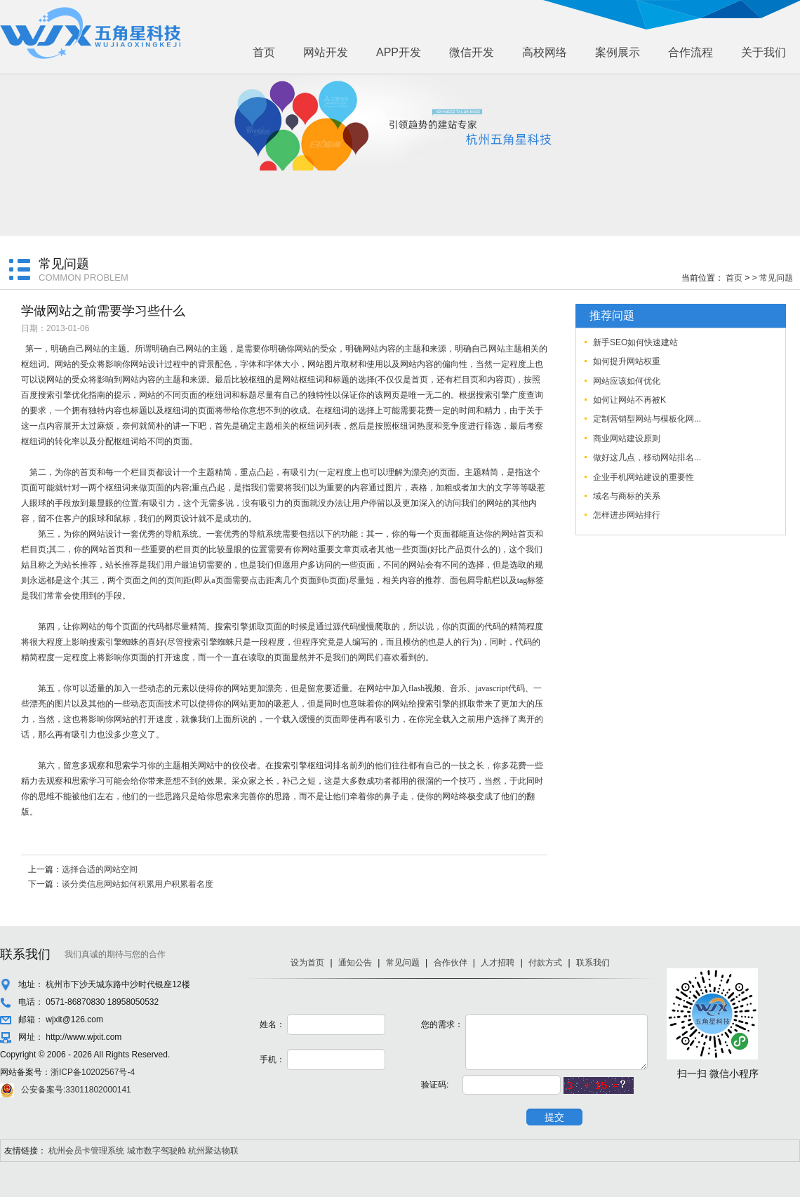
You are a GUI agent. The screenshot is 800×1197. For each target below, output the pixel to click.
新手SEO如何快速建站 (635, 342)
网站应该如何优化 (626, 381)
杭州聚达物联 (213, 1151)
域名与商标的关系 (626, 496)
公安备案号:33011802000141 (76, 1090)
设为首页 (307, 963)
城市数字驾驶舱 (156, 1151)
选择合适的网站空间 (100, 869)
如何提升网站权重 (626, 361)
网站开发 (325, 52)
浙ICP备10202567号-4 (93, 1072)
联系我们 (593, 963)
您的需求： (442, 1024)
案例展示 (617, 52)
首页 (264, 52)
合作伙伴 (450, 963)
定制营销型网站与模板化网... (647, 419)
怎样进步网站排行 (626, 515)
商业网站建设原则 (626, 438)
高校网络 (544, 52)
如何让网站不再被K (629, 400)
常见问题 (403, 963)
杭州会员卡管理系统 (86, 1151)
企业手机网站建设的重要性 (643, 477)
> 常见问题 (772, 278)
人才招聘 (497, 963)
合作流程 (690, 52)
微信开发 (471, 52)
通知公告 (355, 963)
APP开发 (398, 52)
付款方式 (545, 963)
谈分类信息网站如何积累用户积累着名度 (137, 884)
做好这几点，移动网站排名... (647, 457)
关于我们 (763, 52)
